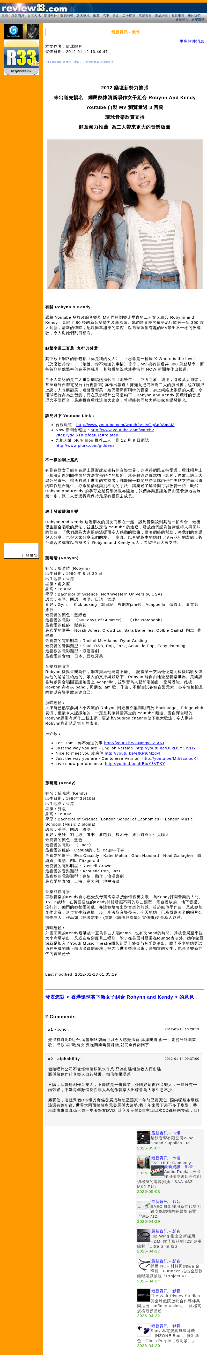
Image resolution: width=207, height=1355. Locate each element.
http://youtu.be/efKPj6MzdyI (132, 753)
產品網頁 (161, 15)
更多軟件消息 (192, 41)
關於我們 (194, 15)
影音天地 (34, 15)
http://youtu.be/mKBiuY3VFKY (135, 763)
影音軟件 (50, 15)
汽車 (106, 15)
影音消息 (17, 15)
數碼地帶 (66, 15)
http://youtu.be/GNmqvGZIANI (134, 743)
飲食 (116, 15)
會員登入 (182, 19)
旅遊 (96, 15)
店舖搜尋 (145, 15)
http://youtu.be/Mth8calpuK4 (170, 758)
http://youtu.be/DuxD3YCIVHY (166, 748)
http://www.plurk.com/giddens (85, 445)
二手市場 (128, 15)
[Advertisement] (56, 1185)
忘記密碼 (197, 19)
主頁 (5, 15)
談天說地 (83, 15)
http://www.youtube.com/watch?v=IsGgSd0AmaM (125, 424)
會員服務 (177, 15)
